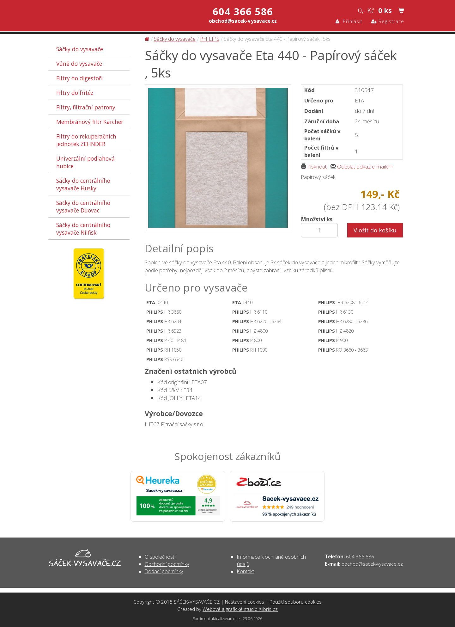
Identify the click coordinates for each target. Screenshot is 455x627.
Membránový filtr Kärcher (89, 122)
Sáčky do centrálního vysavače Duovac (83, 206)
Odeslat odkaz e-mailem (362, 166)
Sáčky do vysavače (79, 49)
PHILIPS (209, 38)
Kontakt (245, 571)
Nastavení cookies (244, 601)
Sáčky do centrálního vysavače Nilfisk (83, 228)
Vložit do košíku (375, 230)
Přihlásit (349, 21)
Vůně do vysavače (79, 63)
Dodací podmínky (164, 571)
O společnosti (160, 556)
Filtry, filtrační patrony (85, 107)
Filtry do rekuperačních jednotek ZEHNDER (86, 140)
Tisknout (314, 166)
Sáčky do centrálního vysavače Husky (83, 184)
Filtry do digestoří (79, 78)
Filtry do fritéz (74, 92)
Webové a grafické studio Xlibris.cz (240, 608)
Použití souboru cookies (296, 601)
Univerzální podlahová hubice (85, 162)
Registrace (387, 21)
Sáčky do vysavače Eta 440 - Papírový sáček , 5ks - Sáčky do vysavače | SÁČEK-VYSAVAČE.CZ (115, 16)
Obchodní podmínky (167, 564)
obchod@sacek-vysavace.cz (372, 563)
